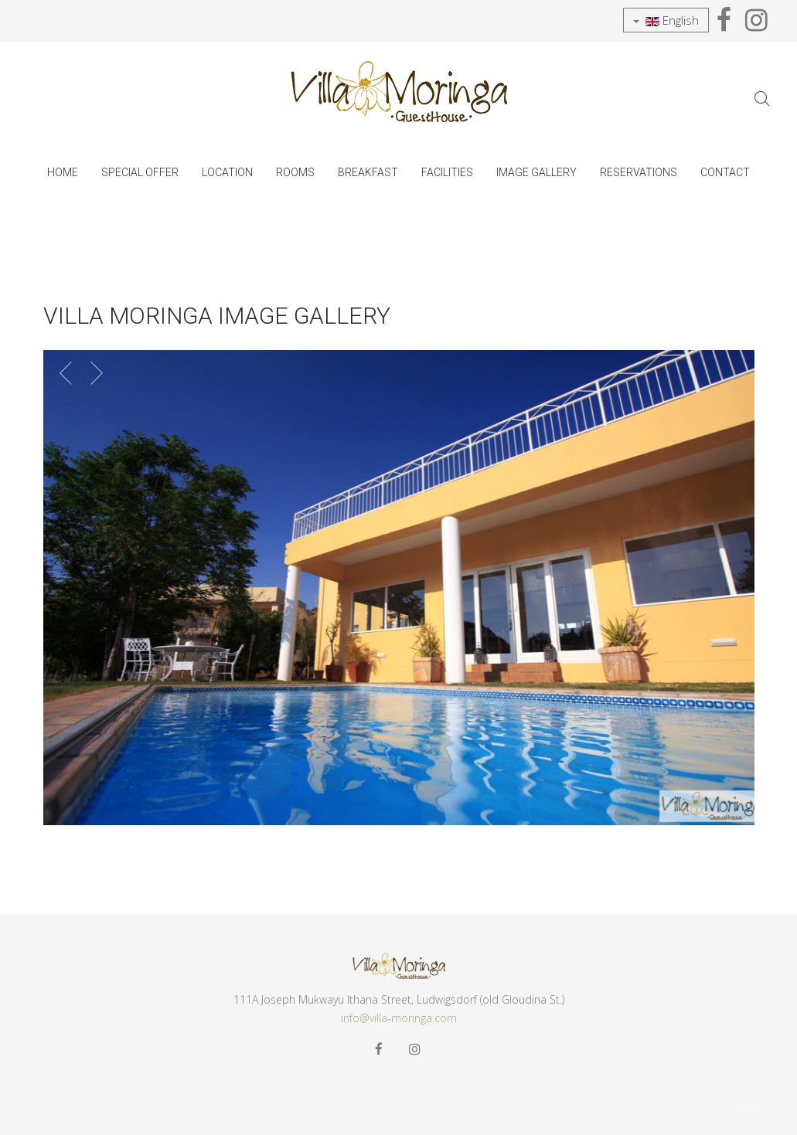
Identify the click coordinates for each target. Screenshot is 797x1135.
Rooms (295, 172)
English (666, 20)
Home (62, 172)
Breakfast (368, 172)
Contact (725, 172)
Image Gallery (536, 172)
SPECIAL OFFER (140, 172)
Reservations (638, 172)
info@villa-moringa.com (399, 1018)
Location (227, 172)
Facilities (447, 172)
